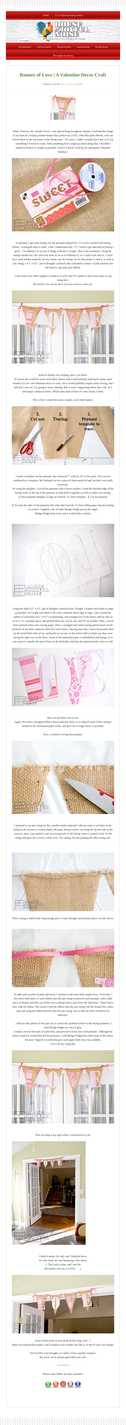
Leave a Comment (75, 85)
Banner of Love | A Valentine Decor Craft (63, 75)
